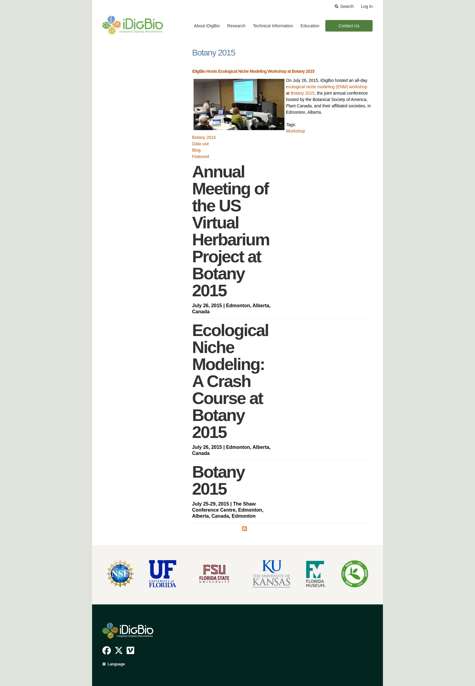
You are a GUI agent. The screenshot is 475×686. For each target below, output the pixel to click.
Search (347, 6)
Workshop (295, 131)
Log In (367, 6)
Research (236, 25)
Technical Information (273, 25)
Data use (200, 143)
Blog (196, 150)
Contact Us (348, 25)
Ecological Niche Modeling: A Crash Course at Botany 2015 (230, 381)
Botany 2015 (303, 93)
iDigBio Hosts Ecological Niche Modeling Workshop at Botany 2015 (253, 71)
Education (310, 25)
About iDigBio (207, 25)
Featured (200, 156)
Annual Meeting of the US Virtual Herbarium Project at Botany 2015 (230, 231)
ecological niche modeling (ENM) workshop (326, 86)
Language (116, 664)
